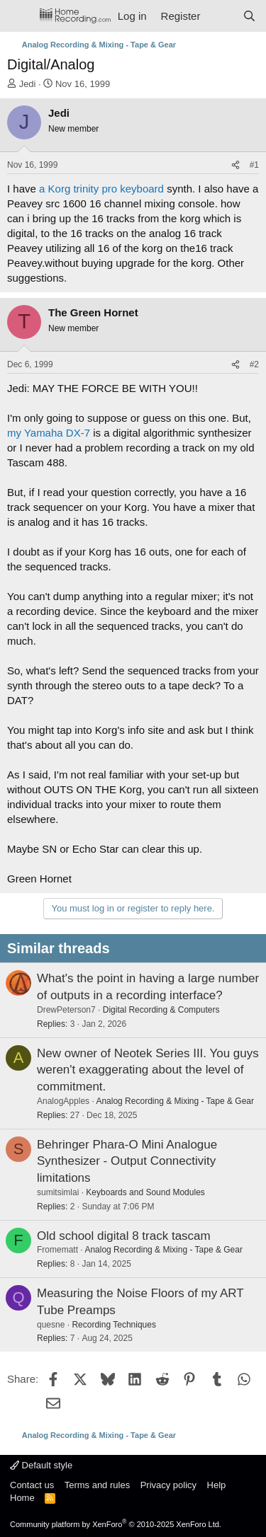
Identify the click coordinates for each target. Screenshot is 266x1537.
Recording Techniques (114, 1325)
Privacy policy (168, 1485)
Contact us (32, 1485)
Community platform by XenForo (115, 1524)
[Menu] (19, 16)
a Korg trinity (69, 189)
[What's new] (221, 16)
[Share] (235, 165)
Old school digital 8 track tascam (124, 1236)
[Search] (249, 16)
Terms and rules (97, 1485)
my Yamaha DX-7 (48, 433)
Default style (41, 1465)
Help (216, 1485)
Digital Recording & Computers (161, 1010)
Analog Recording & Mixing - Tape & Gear (175, 1101)
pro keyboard (132, 189)
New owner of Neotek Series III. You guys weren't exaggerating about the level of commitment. (148, 1070)
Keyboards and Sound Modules (145, 1192)
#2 (254, 364)
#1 (254, 165)
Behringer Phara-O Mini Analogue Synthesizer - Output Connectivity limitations (127, 1161)
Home (22, 1497)
